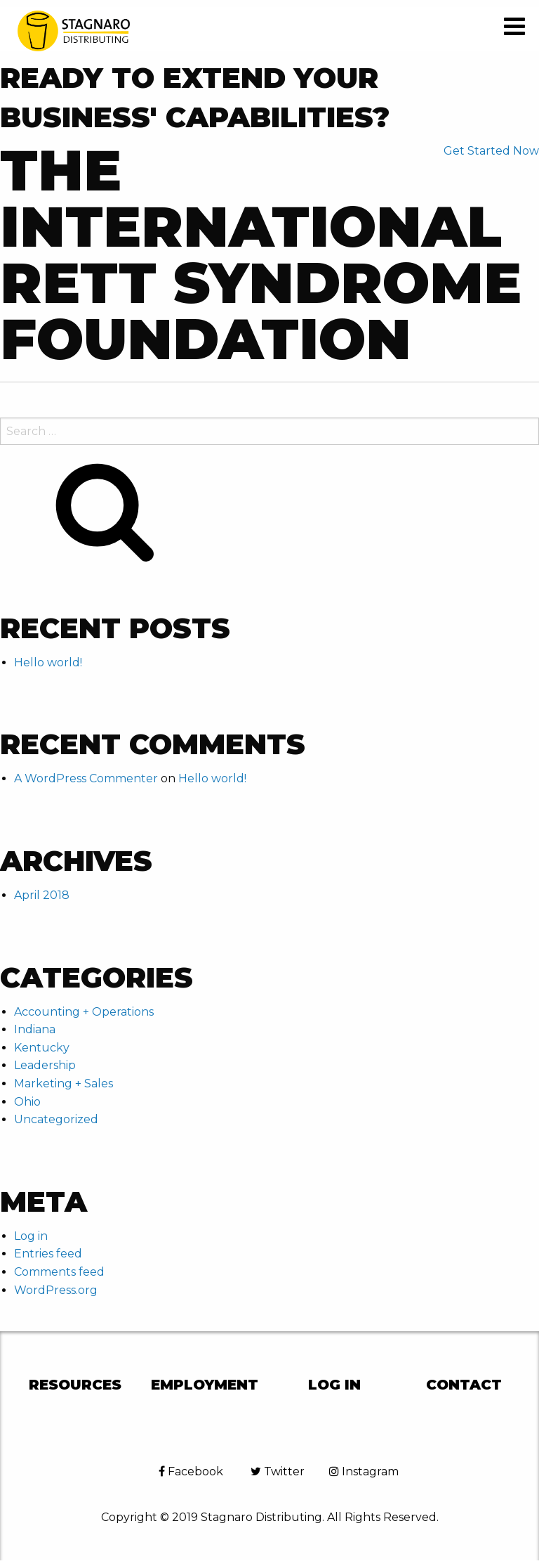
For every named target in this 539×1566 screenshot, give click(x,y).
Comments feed (59, 1272)
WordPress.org (56, 1290)
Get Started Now (491, 150)
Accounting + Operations (84, 1011)
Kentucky (41, 1047)
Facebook (191, 1471)
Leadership (45, 1065)
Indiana (34, 1029)
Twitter (278, 1471)
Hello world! (48, 662)
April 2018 (41, 895)
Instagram (364, 1471)
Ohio (27, 1101)
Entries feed (48, 1253)
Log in (31, 1236)
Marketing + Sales (63, 1083)
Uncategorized (56, 1119)
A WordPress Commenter (86, 778)
